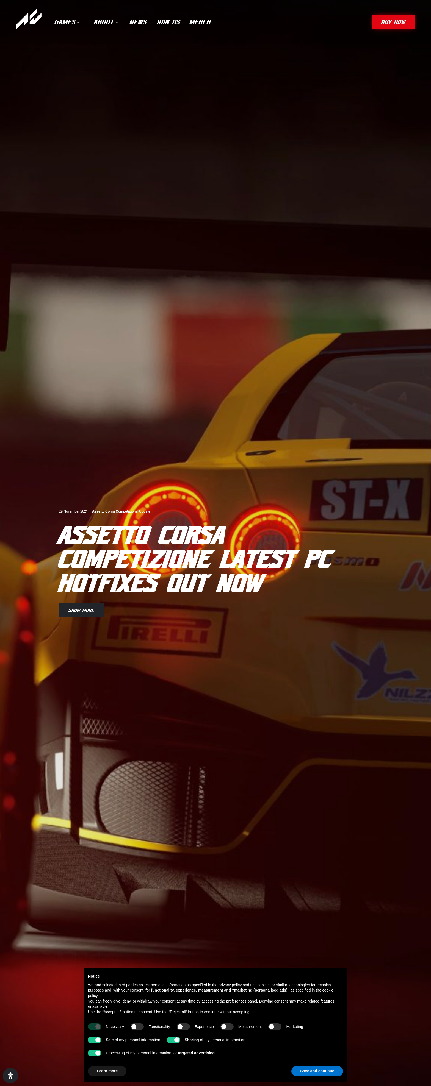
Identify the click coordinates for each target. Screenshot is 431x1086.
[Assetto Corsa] (29, 18)
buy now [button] (393, 22)
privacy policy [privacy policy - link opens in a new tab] (230, 985)
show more (81, 610)
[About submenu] (116, 22)
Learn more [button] (107, 1071)
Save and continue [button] (317, 1071)
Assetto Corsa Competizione (114, 511)
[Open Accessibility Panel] (10, 1075)
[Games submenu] (78, 22)
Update (144, 511)
